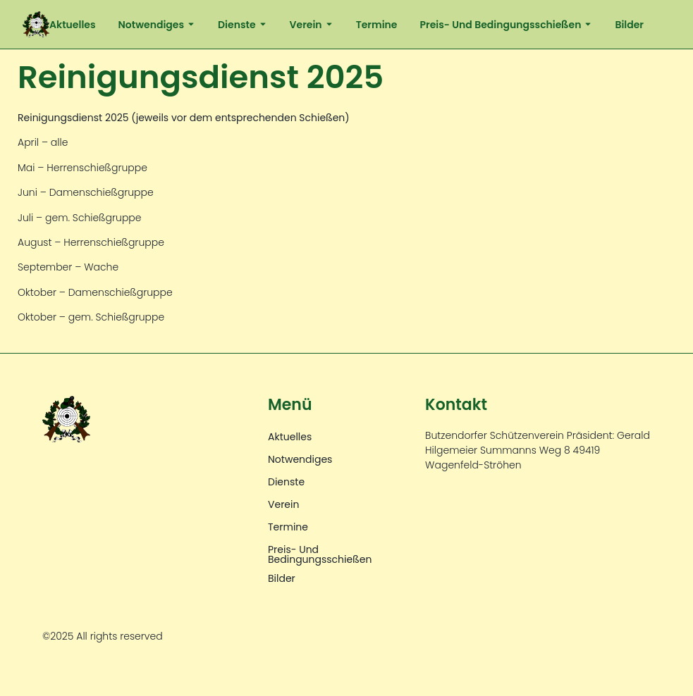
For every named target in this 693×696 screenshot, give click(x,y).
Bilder (629, 25)
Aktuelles (72, 25)
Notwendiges (157, 25)
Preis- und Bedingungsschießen (505, 25)
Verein (311, 25)
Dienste (242, 25)
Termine (377, 25)
